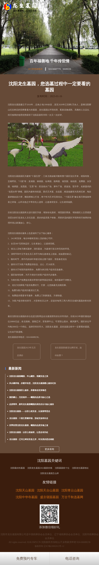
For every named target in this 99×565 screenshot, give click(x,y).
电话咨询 (72, 558)
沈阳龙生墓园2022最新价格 (39, 468)
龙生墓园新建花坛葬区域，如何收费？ (68, 352)
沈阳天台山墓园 (48, 490)
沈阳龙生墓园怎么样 (49, 473)
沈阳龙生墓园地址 (80, 468)
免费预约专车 (26, 558)
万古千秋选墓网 (72, 497)
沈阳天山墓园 (25, 490)
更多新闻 (49, 449)
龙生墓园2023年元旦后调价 (26, 352)
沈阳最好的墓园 (17, 468)
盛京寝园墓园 (49, 497)
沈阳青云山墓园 (72, 490)
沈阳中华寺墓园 (26, 497)
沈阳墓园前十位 (62, 468)
